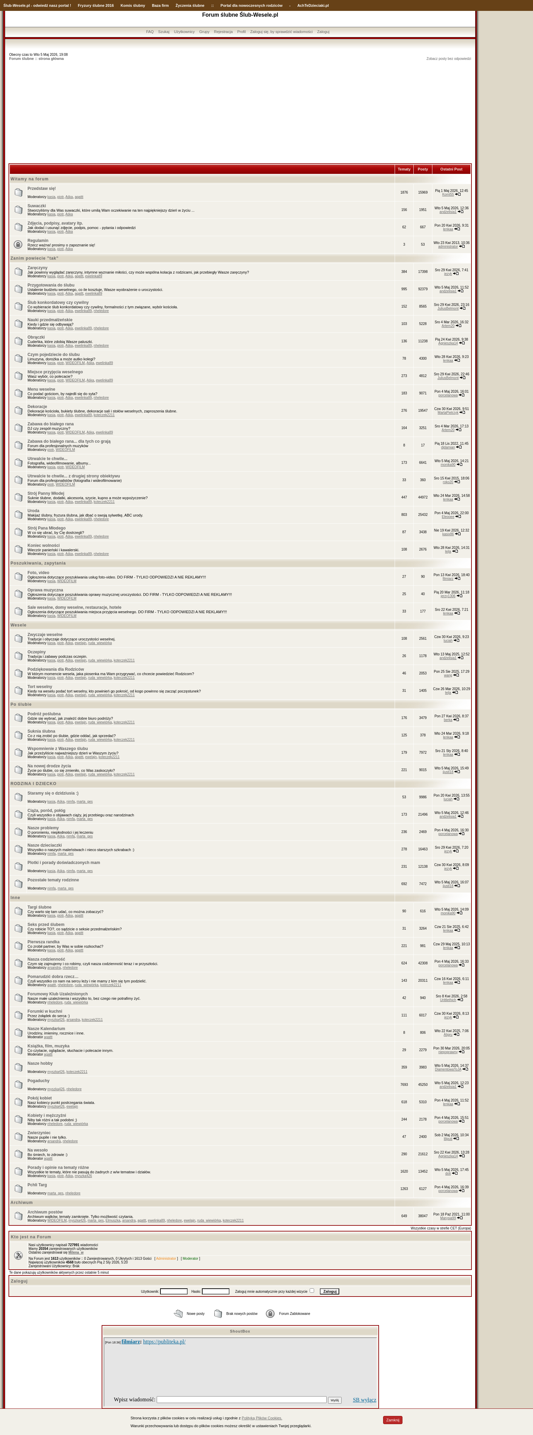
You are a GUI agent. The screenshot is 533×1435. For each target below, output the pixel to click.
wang (448, 675)
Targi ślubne (39, 907)
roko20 (448, 482)
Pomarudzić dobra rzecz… (53, 976)
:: (212, 5)
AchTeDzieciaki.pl (313, 5)
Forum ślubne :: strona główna (36, 58)
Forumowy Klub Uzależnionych (58, 994)
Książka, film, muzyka (48, 1046)
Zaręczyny (38, 267)
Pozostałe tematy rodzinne (53, 880)
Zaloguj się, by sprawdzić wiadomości (281, 32)
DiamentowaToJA (448, 1069)
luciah (448, 640)
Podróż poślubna (44, 714)
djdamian (448, 447)
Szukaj (163, 32)
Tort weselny (40, 686)
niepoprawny (448, 1052)
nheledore (101, 311)
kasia (51, 197)
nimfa (71, 801)
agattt (79, 197)
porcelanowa (448, 395)
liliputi (448, 1139)
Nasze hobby (40, 1063)
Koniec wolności (44, 545)
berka (448, 720)
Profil (241, 32)
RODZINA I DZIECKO (33, 783)
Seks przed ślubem (46, 924)
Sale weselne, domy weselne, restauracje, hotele (74, 607)
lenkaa (448, 229)
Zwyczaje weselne (45, 634)
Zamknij (392, 1420)
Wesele (19, 625)
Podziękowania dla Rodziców (56, 669)
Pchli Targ (37, 1185)
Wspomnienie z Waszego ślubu (58, 748)
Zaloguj (323, 32)
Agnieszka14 (448, 343)
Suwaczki (37, 205)
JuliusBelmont (448, 308)
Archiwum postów (45, 1212)
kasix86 (448, 534)
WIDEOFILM (75, 363)
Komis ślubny (133, 5)
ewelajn (80, 643)
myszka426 (56, 1020)
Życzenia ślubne (190, 5)
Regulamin (38, 240)
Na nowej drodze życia (49, 766)
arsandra (54, 967)
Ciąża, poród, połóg (46, 810)
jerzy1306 (448, 596)
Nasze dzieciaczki (45, 845)
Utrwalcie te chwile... (47, 458)
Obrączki (36, 337)
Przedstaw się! (42, 188)
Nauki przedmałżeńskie (50, 319)
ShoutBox (240, 1331)
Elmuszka (113, 1220)
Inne (15, 897)
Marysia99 (448, 1218)
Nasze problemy (43, 828)
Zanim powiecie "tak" (34, 258)
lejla (448, 551)
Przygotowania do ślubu (51, 285)
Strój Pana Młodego (47, 528)
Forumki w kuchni (45, 1011)
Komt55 (448, 194)
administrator (448, 246)
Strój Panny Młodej (46, 493)
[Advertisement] (240, 112)
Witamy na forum (30, 179)
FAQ (150, 32)
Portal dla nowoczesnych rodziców (251, 5)
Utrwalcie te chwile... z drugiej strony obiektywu (74, 476)
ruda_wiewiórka (99, 643)
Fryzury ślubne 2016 (96, 5)
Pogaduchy (39, 1080)
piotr (60, 197)
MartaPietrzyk (448, 412)
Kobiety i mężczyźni (47, 1115)
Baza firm (160, 5)
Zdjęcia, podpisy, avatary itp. (55, 223)
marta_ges (85, 801)
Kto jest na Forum (31, 1237)
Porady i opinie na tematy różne (58, 1167)
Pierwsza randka (43, 942)
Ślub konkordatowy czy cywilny (58, 302)
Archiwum (22, 1202)
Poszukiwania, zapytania (38, 563)
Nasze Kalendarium (46, 1028)
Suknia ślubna (41, 731)
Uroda (33, 510)
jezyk (448, 274)
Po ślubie (21, 704)
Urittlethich (448, 1000)
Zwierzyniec (39, 1132)
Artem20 (448, 326)
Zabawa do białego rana (51, 424)
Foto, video (38, 572)
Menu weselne (41, 389)
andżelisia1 (448, 212)
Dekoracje (37, 406)
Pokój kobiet (40, 1098)
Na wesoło (38, 1150)
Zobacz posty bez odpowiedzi (449, 59)
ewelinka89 (93, 276)
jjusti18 (448, 772)
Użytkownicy (184, 32)
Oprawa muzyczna (45, 590)
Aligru (448, 1035)
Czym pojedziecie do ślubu (54, 354)
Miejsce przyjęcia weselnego (55, 372)
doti (448, 1173)
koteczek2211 (104, 415)
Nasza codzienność (46, 959)
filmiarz (448, 579)
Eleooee (448, 517)
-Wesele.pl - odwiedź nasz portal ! (41, 5)
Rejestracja (223, 32)
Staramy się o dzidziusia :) (53, 793)
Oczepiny (37, 652)
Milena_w (75, 1252)
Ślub (7, 5)
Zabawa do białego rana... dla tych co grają (69, 441)
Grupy (204, 32)
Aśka (69, 197)
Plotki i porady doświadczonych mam (64, 862)
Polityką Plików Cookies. (262, 1418)
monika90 (448, 465)
